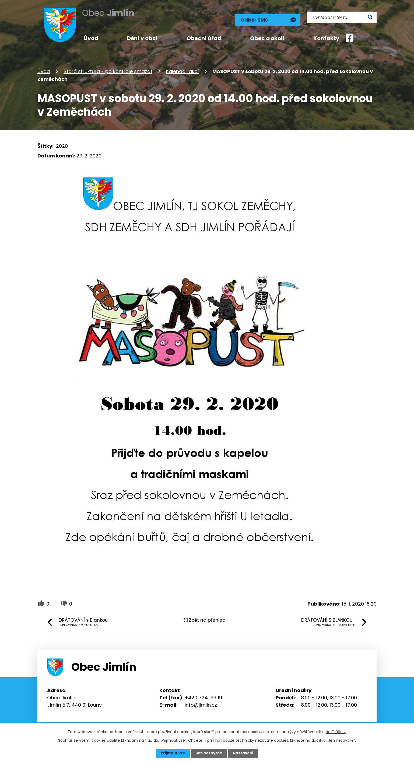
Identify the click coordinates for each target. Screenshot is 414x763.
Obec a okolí (267, 38)
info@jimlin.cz (201, 701)
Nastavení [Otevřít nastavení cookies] (244, 753)
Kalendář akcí (182, 68)
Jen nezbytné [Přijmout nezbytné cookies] (209, 753)
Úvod (43, 68)
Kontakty (326, 38)
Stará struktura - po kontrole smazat (108, 68)
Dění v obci (142, 38)
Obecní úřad (204, 38)
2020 (62, 142)
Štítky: (45, 142)
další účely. (336, 731)
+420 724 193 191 (204, 694)
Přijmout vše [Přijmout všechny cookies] (171, 753)
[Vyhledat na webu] (342, 15)
